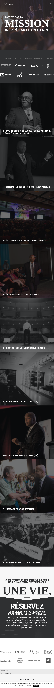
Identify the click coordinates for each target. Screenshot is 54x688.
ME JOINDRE (4, 670)
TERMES (3, 671)
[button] (51, 4)
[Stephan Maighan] (8, 4)
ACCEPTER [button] (35, 685)
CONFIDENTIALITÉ (6, 673)
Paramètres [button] (28, 685)
